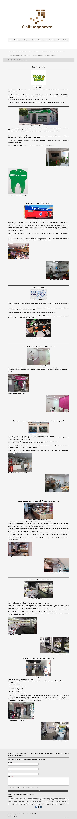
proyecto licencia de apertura (56, 797)
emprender (64, 800)
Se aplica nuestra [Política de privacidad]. (22, 786)
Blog (59, 40)
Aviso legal (9, 812)
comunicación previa (58, 803)
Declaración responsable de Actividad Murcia (19, 56)
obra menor (37, 803)
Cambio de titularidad (22, 60)
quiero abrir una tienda (18, 801)
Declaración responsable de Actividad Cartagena (44, 56)
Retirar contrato (11, 813)
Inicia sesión (67, 816)
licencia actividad (47, 800)
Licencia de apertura (18, 798)
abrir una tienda (13, 803)
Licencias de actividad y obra (22, 40)
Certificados (52, 40)
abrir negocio (10, 797)
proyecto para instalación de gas (33, 800)
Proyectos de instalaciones (39, 40)
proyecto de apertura (30, 801)
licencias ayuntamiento (23, 803)
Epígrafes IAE (11, 60)
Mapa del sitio (32, 812)
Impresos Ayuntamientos (59, 51)
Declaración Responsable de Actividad (17, 51)
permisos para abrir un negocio (40, 797)
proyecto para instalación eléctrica (46, 798)
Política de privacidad (32, 786)
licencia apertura (18, 797)
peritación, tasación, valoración (43, 801)
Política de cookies (24, 812)
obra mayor (32, 803)
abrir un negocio (56, 800)
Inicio (10, 40)
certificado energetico (18, 800)
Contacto (65, 40)
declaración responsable (47, 803)
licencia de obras (27, 797)
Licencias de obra (46, 51)
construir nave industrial (58, 801)
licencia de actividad (30, 798)
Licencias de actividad (34, 51)
